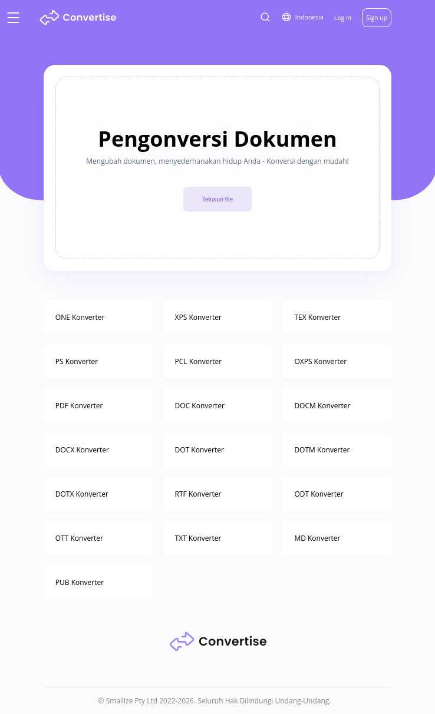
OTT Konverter (79, 538)
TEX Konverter (317, 317)
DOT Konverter (199, 450)
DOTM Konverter (322, 450)
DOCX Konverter (82, 450)
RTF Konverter (198, 494)
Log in (342, 18)
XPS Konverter (198, 317)
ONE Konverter (80, 317)
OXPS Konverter (320, 361)
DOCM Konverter (322, 406)
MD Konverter (317, 538)
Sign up (376, 18)
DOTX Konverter (81, 494)
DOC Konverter (200, 406)
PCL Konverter (198, 361)
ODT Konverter (318, 494)
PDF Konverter (79, 406)
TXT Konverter (198, 538)
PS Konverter (76, 361)
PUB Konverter (79, 582)
